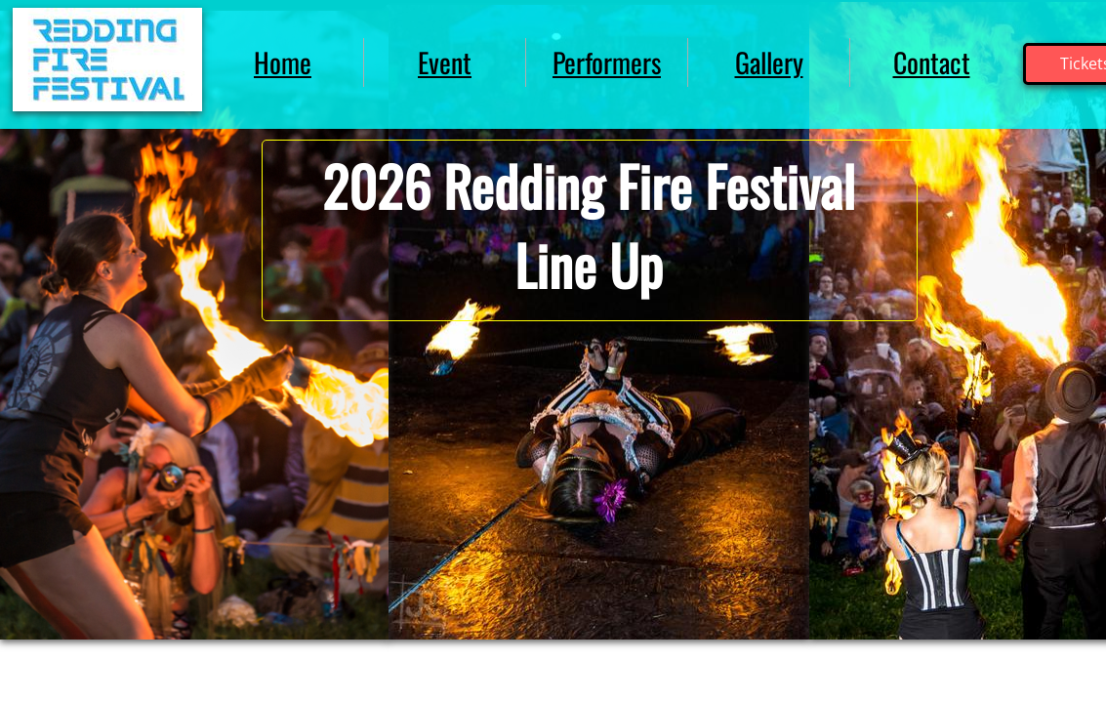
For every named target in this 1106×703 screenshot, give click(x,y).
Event (444, 62)
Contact (931, 62)
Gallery (769, 62)
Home (282, 62)
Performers (607, 62)
